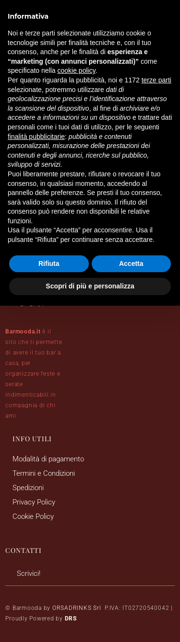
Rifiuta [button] (49, 263)
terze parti (156, 80)
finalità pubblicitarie (36, 136)
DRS (71, 618)
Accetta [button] (131, 263)
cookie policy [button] (77, 70)
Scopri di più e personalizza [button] (90, 286)
